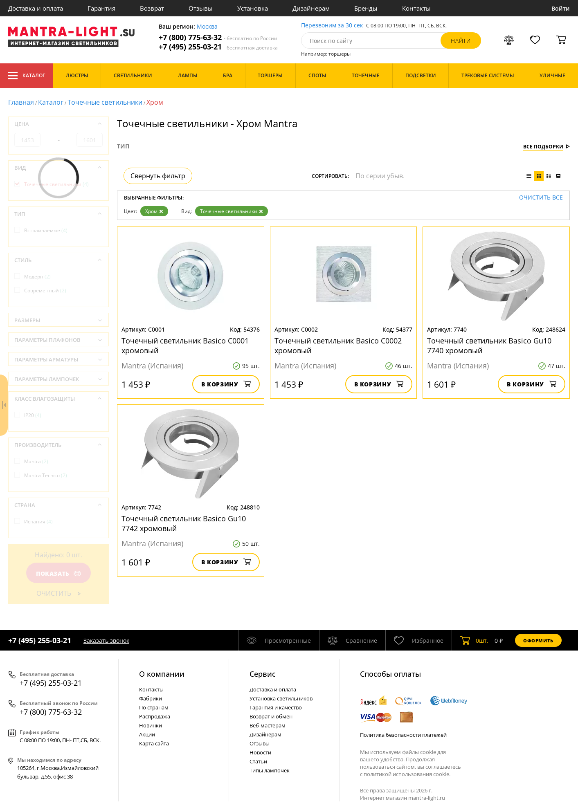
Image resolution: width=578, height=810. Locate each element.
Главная (21, 102)
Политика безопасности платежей (403, 734)
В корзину (226, 384)
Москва (207, 26)
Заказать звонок (106, 640)
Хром (154, 211)
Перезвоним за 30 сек (332, 25)
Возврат (152, 8)
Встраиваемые (45, 230)
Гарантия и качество (276, 707)
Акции (147, 734)
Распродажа (154, 716)
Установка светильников (281, 698)
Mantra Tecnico (45, 475)
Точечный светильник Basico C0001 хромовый (185, 345)
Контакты (416, 8)
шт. (474, 640)
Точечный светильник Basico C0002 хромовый (338, 345)
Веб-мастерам (268, 725)
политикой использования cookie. (407, 774)
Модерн (37, 276)
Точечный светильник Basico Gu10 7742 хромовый (183, 523)
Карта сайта (154, 743)
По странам (154, 707)
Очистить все (541, 197)
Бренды (366, 8)
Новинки (150, 725)
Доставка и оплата (35, 8)
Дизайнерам (311, 8)
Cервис (263, 674)
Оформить (538, 640)
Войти (560, 8)
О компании (161, 674)
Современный (45, 290)
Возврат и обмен (271, 716)
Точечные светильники (104, 102)
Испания (38, 521)
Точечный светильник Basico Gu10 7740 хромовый (489, 345)
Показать (58, 573)
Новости (260, 752)
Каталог (26, 76)
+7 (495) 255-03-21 (218, 47)
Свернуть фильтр (157, 175)
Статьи (258, 761)
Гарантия (101, 8)
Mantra (36, 461)
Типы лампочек (270, 770)
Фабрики (150, 698)
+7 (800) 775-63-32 (218, 37)
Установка (252, 8)
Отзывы (201, 8)
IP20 (32, 415)
